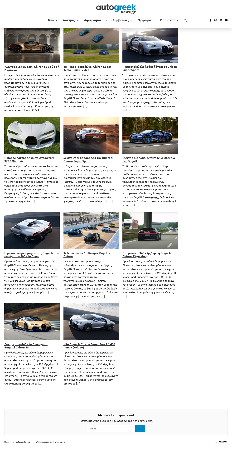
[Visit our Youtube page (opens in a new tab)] (225, 20)
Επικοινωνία (60, 442)
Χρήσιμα (144, 20)
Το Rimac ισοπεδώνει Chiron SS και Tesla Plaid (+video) (87, 68)
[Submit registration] (140, 428)
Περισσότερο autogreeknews (18, 442)
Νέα (51, 20)
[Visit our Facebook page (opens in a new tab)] (208, 20)
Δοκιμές (69, 20)
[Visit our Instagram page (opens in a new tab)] (214, 20)
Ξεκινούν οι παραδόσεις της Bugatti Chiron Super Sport (88, 159)
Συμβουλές (120, 20)
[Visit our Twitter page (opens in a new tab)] (219, 20)
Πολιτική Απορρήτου (43, 442)
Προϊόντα (167, 20)
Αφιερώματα (93, 20)
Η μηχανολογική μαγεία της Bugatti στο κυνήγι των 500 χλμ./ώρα (31, 254)
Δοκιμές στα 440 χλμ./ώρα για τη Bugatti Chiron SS (26, 345)
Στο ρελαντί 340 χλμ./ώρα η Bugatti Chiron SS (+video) (146, 254)
